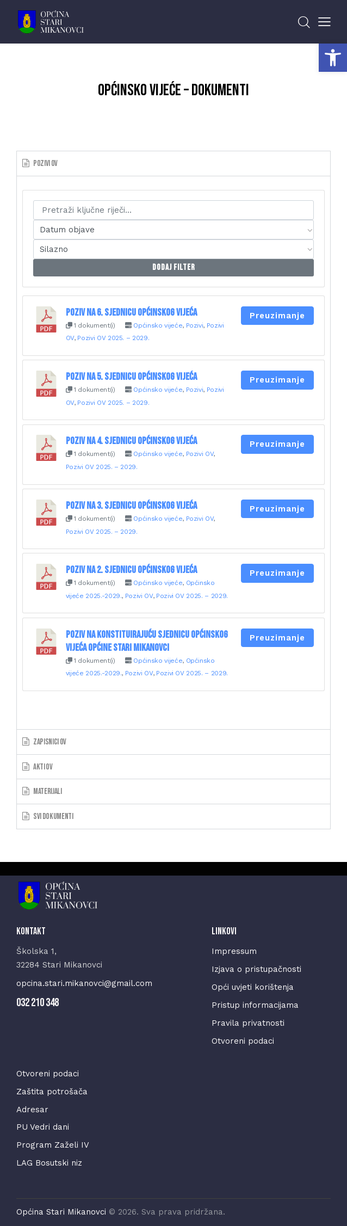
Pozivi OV (200, 454)
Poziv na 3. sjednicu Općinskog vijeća (131, 506)
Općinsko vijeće (157, 325)
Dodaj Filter (173, 267)
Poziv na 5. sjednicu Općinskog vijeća (131, 377)
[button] (333, 58)
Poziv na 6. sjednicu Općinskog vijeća (131, 312)
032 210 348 (37, 1002)
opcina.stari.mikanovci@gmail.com (84, 983)
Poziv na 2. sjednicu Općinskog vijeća (131, 570)
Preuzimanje (277, 316)
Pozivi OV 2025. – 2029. (113, 338)
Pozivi (194, 325)
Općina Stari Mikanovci (61, 1212)
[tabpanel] (173, 452)
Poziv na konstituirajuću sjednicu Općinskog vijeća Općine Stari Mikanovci (147, 641)
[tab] (173, 163)
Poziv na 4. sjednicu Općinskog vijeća (131, 441)
